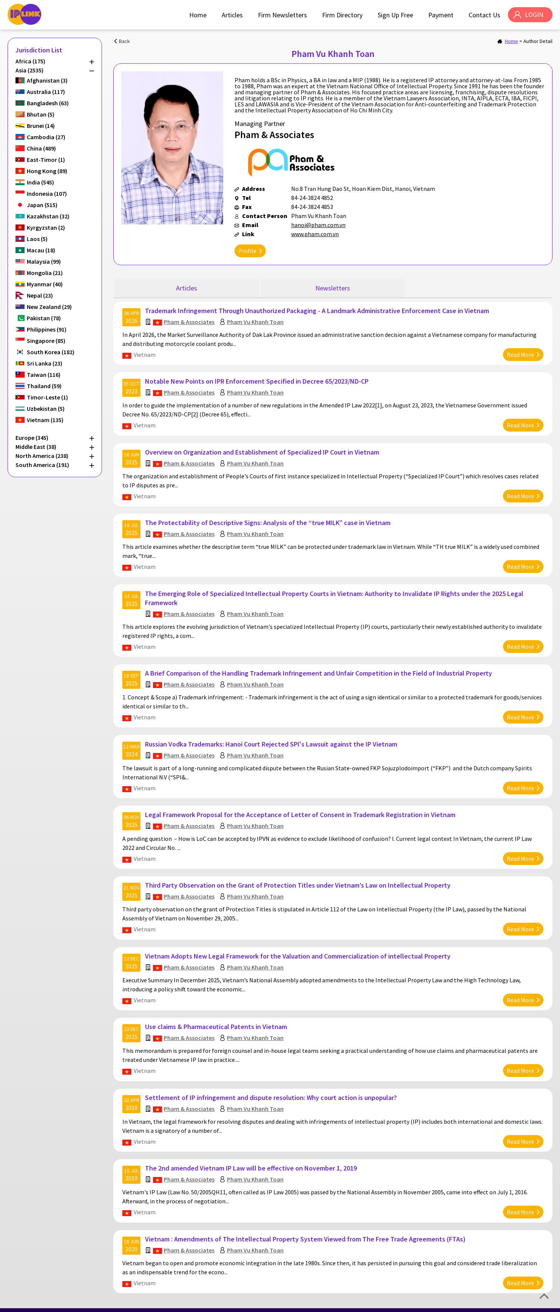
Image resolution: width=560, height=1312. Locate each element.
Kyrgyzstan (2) (46, 227)
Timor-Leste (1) (47, 397)
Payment (440, 15)
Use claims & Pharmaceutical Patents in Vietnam (216, 1016)
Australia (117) (46, 91)
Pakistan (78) (44, 318)
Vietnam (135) (45, 420)
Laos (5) (37, 239)
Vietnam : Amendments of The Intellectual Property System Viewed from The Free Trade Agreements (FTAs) (305, 1226)
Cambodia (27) (46, 137)
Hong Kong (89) (47, 171)
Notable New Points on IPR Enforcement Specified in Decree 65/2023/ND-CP (257, 379)
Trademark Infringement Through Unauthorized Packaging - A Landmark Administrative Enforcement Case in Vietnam (317, 310)
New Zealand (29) (49, 306)
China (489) (41, 148)
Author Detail (537, 41)
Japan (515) (42, 205)
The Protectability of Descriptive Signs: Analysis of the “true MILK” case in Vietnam (268, 519)
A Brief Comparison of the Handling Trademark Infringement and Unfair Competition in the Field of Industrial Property (318, 668)
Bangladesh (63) (48, 103)
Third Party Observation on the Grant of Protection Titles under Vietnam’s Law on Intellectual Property (298, 877)
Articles (231, 15)
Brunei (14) (41, 125)
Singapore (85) (46, 340)
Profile (247, 251)
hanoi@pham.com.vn (318, 225)
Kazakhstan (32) (48, 216)
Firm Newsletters (282, 15)
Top (544, 1296)
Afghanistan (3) (47, 80)
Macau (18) (41, 250)
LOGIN (534, 15)
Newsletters (332, 288)
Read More (520, 354)
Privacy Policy (505, 1303)
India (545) (40, 182)
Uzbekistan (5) (46, 408)
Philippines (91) (46, 329)
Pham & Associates (189, 321)
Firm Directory (342, 15)
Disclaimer (538, 1303)
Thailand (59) (44, 386)
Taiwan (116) (43, 374)
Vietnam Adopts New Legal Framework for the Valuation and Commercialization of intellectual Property (298, 947)
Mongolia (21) (45, 273)
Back (124, 41)
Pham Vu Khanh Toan (255, 321)
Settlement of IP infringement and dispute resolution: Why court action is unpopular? (271, 1086)
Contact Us (484, 15)
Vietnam (145, 354)
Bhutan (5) (40, 114)
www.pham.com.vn (315, 234)
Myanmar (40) (45, 284)
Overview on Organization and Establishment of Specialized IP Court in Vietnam (262, 449)
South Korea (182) (50, 352)
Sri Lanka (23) (44, 363)
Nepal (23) (40, 295)
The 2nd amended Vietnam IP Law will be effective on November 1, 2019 (251, 1156)
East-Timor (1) (46, 159)
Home (197, 15)
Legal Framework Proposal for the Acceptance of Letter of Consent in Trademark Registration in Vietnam (300, 807)
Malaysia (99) (44, 261)
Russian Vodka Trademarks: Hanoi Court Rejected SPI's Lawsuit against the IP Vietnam (271, 737)
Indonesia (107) (47, 193)
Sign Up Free (395, 15)
